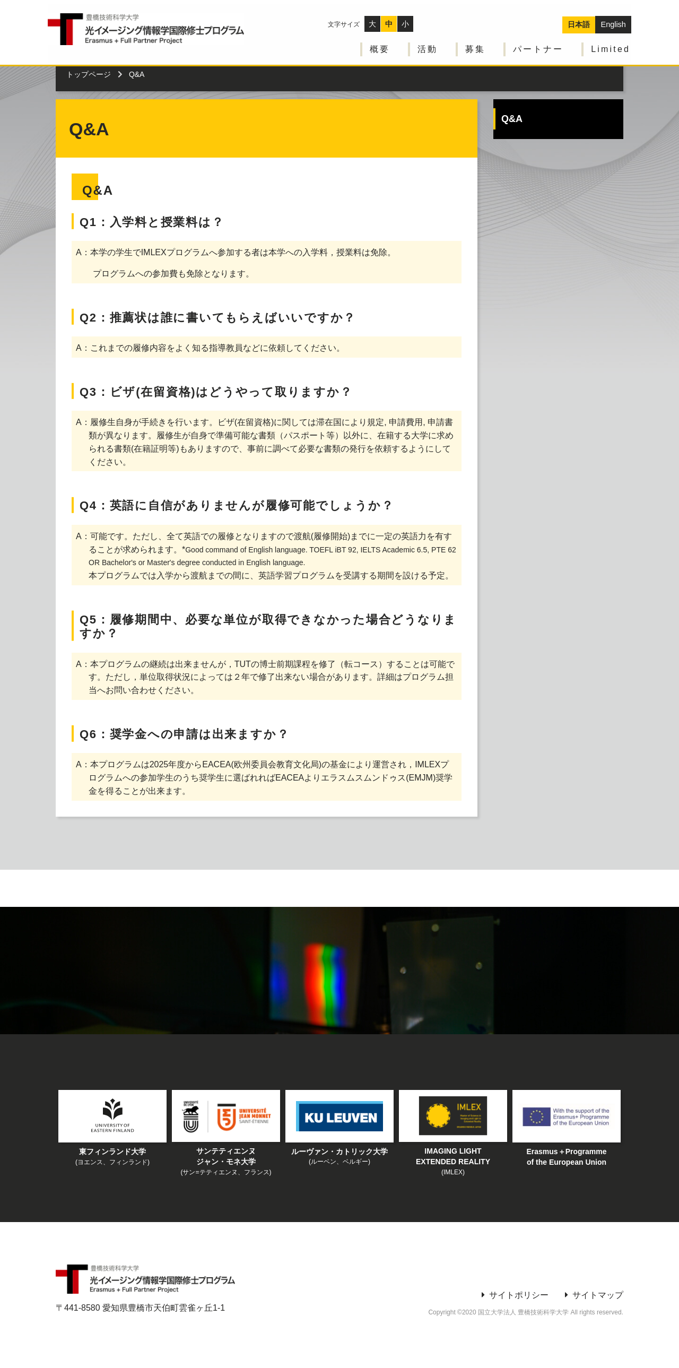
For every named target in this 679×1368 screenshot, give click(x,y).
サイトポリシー (519, 1295)
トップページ (88, 74)
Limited (611, 42)
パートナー (539, 42)
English (614, 17)
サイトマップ (597, 1295)
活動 (429, 42)
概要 (381, 42)
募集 (476, 42)
